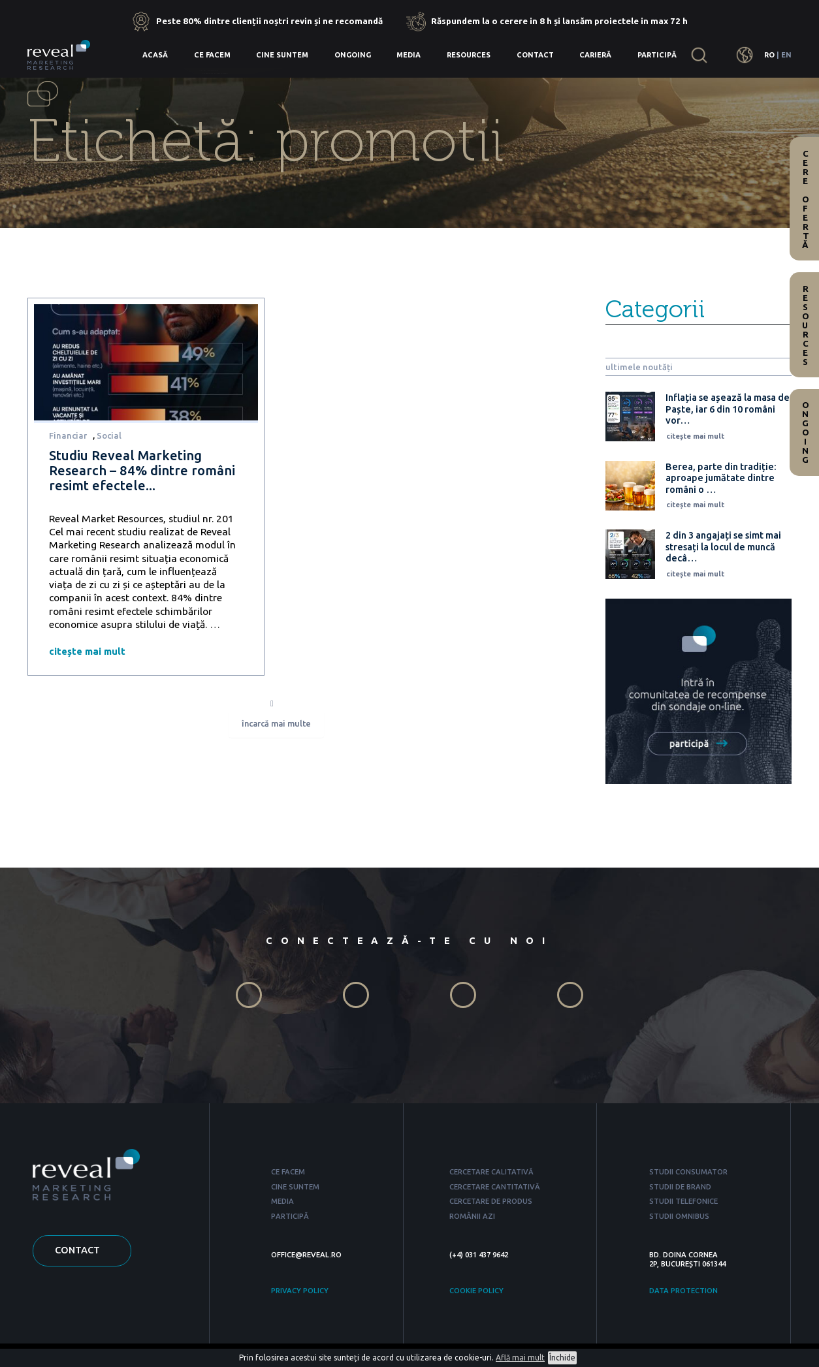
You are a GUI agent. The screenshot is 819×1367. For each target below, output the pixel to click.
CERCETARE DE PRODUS (490, 1201)
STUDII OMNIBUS (679, 1216)
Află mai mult (520, 1357)
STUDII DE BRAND (680, 1187)
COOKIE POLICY (476, 1291)
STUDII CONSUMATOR (688, 1172)
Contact (535, 55)
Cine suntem (282, 55)
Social (109, 435)
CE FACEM (288, 1172)
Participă (657, 55)
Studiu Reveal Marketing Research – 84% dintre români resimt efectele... (142, 470)
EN (786, 55)
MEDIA (282, 1201)
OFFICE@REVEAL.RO (306, 1255)
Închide (562, 1357)
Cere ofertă (805, 199)
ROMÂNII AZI (472, 1216)
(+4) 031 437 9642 (478, 1255)
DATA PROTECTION (683, 1291)
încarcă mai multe (276, 724)
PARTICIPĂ (290, 1216)
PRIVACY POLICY (300, 1291)
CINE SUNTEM (295, 1187)
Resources (468, 55)
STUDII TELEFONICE (683, 1201)
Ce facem (212, 55)
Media (408, 55)
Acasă (155, 55)
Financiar (68, 435)
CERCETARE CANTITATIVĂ (494, 1187)
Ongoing (352, 55)
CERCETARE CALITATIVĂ (491, 1172)
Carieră (595, 55)
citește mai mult (87, 651)
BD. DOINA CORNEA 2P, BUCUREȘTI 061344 (687, 1259)
